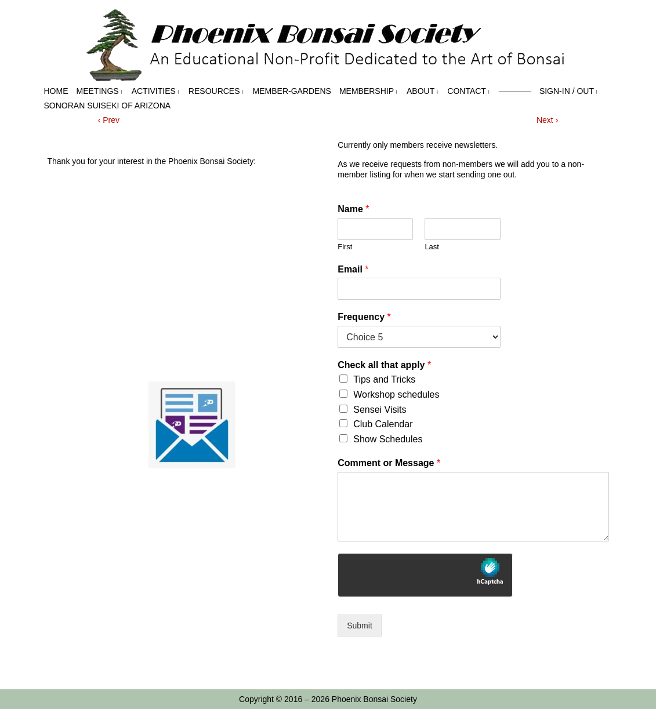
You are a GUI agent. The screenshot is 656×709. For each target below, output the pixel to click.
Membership (368, 91)
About (423, 91)
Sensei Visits (379, 410)
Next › (547, 120)
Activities (156, 91)
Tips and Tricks (384, 379)
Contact (468, 91)
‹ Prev (108, 120)
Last (432, 246)
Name (353, 209)
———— (515, 91)
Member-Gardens (292, 91)
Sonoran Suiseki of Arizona (107, 105)
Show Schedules (387, 439)
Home (56, 91)
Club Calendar (382, 424)
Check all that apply (384, 365)
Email (353, 269)
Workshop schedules (396, 394)
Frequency (364, 317)
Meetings (100, 91)
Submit (359, 625)
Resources (216, 91)
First (345, 246)
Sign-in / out (569, 91)
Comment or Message (389, 463)
